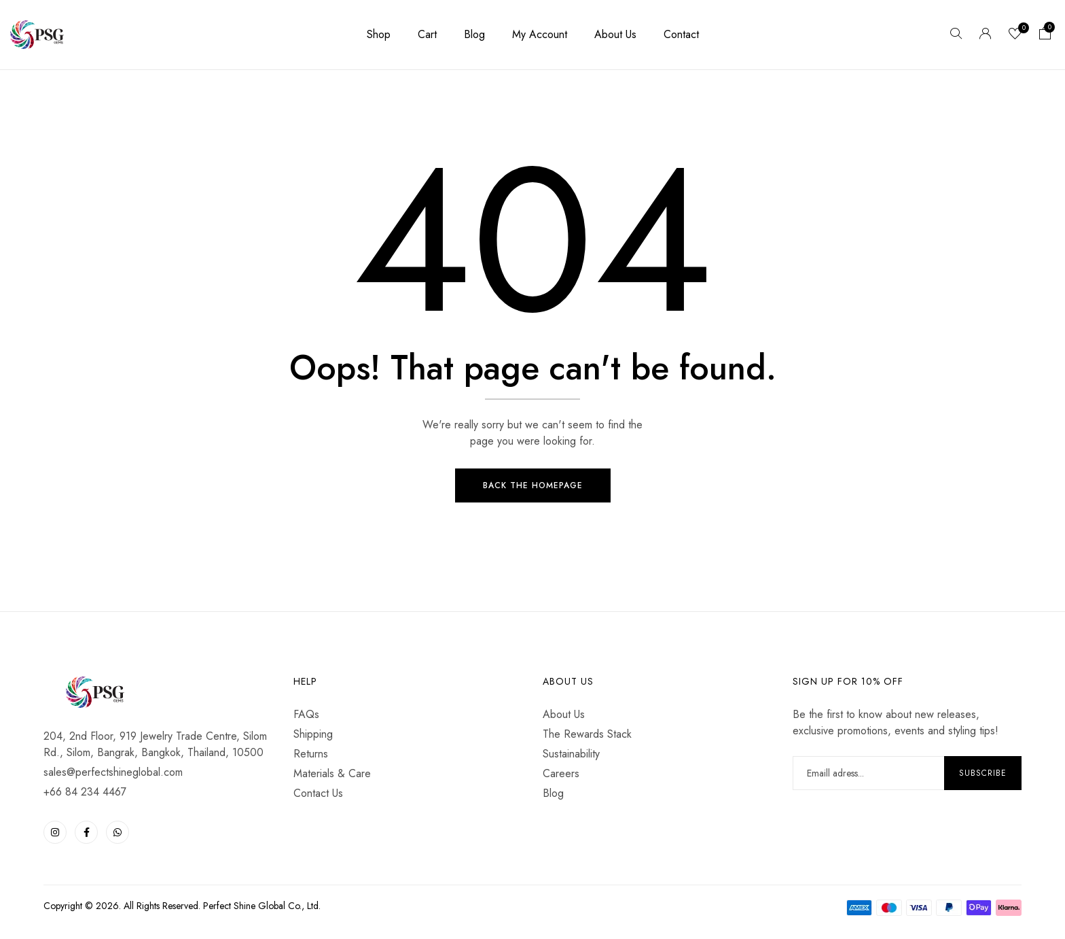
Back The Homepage (533, 487)
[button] (1045, 35)
